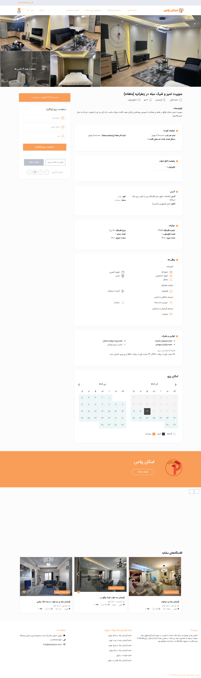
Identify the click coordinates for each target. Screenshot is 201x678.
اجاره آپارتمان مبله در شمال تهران (119, 635)
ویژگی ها (173, 259)
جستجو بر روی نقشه (93, 10)
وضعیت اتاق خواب (168, 161)
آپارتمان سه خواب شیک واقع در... (112, 597)
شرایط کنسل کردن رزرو (166, 350)
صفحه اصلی (132, 10)
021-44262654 (56, 640)
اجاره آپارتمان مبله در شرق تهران (120, 645)
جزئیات (173, 225)
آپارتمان (158, 100)
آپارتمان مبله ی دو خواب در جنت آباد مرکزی (53, 602)
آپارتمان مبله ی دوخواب (170, 602)
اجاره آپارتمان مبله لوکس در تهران (119, 660)
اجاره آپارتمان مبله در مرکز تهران (120, 650)
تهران (120, 196)
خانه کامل (174, 100)
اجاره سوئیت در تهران (123, 655)
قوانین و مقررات (170, 336)
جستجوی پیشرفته (114, 10)
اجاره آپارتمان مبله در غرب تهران (120, 640)
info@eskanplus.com (52, 644)
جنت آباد (58, 608)
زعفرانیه (118, 200)
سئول (114, 604)
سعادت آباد (166, 608)
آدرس (174, 191)
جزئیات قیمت (170, 130)
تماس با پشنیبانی (72, 10)
